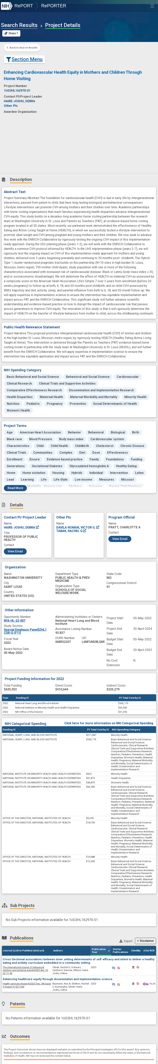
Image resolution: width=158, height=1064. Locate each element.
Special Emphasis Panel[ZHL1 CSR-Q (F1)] (25, 631)
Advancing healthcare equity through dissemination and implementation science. (58, 979)
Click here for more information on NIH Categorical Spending (108, 723)
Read (15, 488)
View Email (15, 551)
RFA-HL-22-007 (14, 620)
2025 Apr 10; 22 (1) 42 (25, 970)
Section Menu (24, 59)
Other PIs (11, 106)
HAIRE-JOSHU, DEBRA (21, 527)
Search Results (19, 25)
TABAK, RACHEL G (71, 531)
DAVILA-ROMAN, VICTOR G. (78, 527)
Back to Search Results (22, 47)
